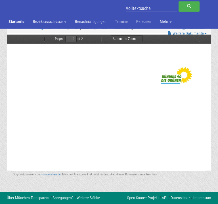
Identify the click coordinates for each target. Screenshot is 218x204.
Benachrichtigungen (90, 21)
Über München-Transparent (28, 198)
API (164, 198)
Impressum (202, 198)
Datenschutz (180, 198)
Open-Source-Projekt (143, 198)
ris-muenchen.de (50, 174)
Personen (143, 21)
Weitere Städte (88, 198)
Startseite (16, 21)
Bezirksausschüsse (49, 21)
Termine (121, 21)
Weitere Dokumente (187, 33)
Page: (59, 39)
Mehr (166, 21)
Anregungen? (63, 198)
